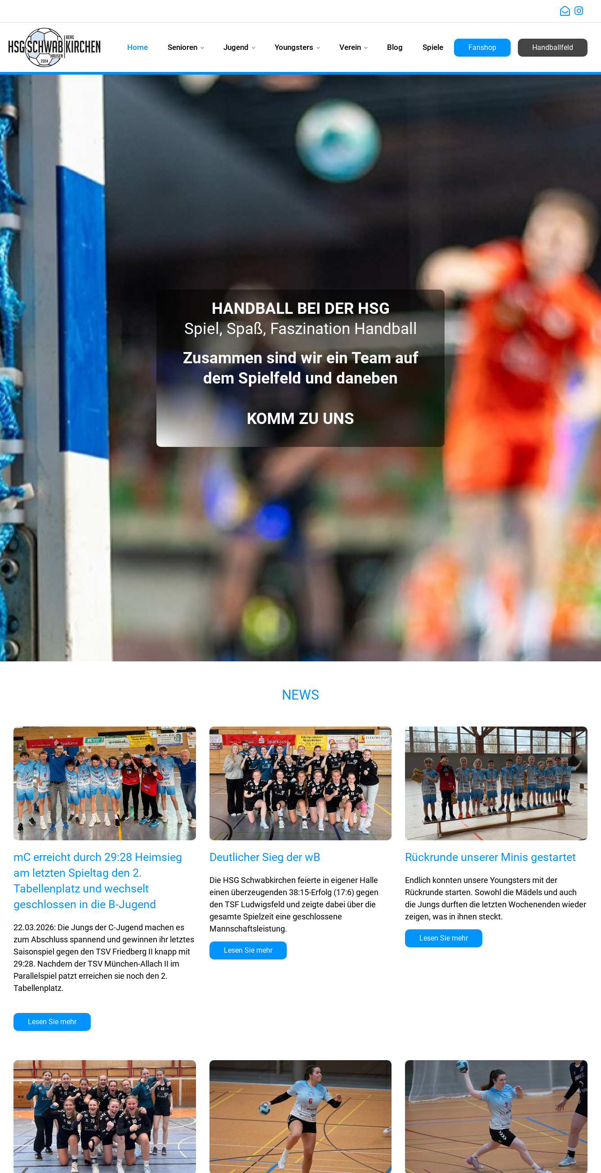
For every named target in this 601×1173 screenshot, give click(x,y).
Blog (395, 47)
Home (137, 47)
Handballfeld (552, 47)
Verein (353, 47)
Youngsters (297, 47)
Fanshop (482, 47)
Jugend (239, 47)
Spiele (433, 47)
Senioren (186, 47)
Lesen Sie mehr (52, 1021)
